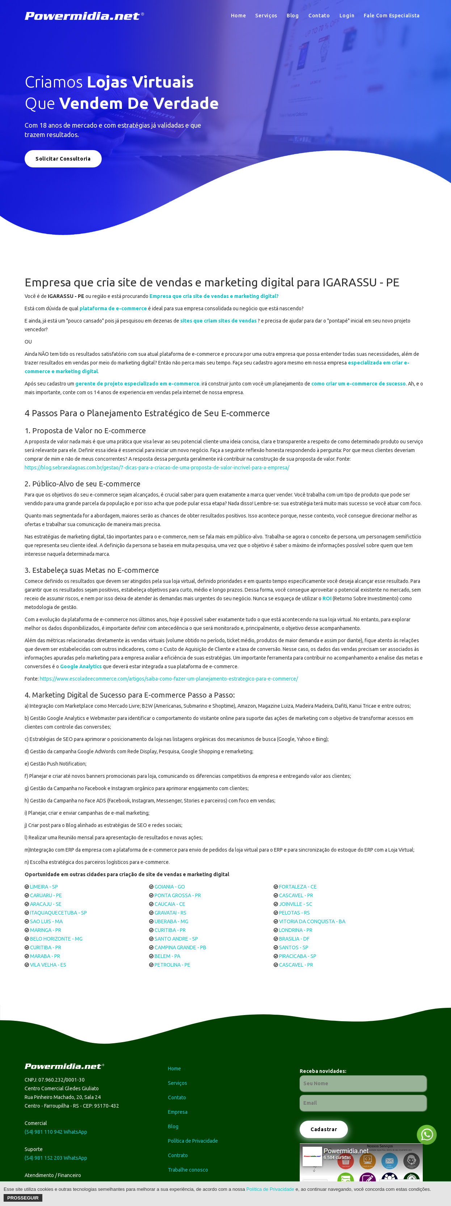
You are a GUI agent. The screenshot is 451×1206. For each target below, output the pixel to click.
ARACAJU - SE (46, 904)
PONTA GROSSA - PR (178, 895)
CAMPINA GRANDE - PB (180, 947)
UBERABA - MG (171, 921)
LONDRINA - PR (295, 930)
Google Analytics (81, 666)
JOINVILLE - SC (295, 904)
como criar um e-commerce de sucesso (358, 384)
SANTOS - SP (293, 947)
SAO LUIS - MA (46, 921)
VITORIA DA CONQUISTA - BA (312, 921)
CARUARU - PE (46, 895)
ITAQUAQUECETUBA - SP (58, 913)
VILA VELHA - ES (48, 965)
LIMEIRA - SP (44, 887)
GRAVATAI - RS (170, 913)
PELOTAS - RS (294, 913)
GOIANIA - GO (170, 887)
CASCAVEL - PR (296, 895)
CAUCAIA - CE (170, 904)
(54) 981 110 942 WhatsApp (56, 1132)
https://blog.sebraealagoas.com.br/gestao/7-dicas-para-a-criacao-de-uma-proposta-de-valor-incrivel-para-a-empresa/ (157, 467)
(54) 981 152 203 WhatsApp (56, 1158)
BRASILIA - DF (294, 939)
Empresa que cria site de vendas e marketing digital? (214, 296)
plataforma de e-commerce (113, 308)
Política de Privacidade (270, 1189)
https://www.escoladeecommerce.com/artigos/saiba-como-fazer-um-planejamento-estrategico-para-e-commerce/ (169, 679)
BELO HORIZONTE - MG (56, 939)
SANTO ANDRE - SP (176, 939)
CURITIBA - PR (170, 930)
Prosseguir (23, 1198)
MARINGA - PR (45, 930)
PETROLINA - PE (172, 965)
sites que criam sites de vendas (218, 321)
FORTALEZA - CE (298, 887)
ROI (327, 598)
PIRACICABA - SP (297, 956)
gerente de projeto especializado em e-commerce (137, 384)
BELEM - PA (167, 956)
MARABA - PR (45, 956)
